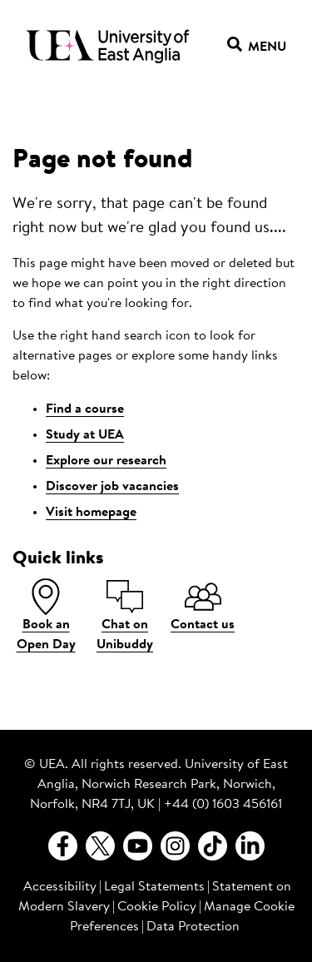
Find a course (85, 409)
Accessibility (60, 887)
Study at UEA (85, 435)
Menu (256, 47)
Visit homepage (91, 512)
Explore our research (106, 461)
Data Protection (193, 927)
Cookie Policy (156, 907)
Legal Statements (154, 887)
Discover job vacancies (112, 486)
